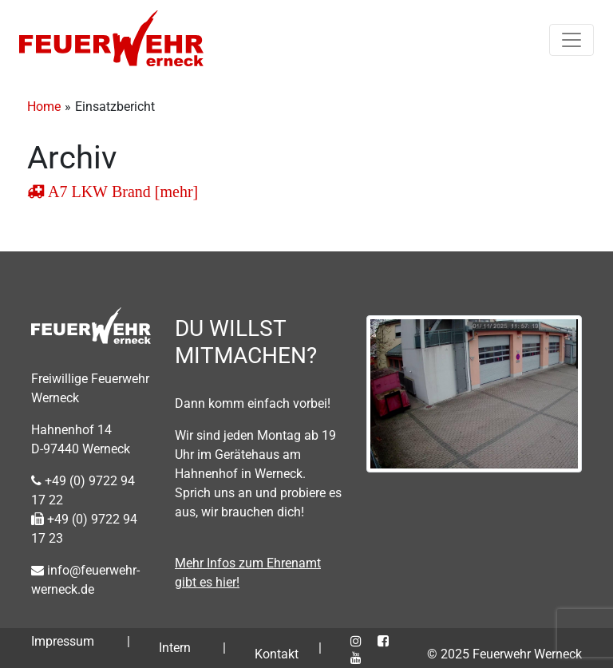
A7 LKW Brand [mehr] (121, 192)
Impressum (62, 641)
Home (44, 106)
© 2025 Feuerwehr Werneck (504, 654)
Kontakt (277, 654)
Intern (175, 647)
